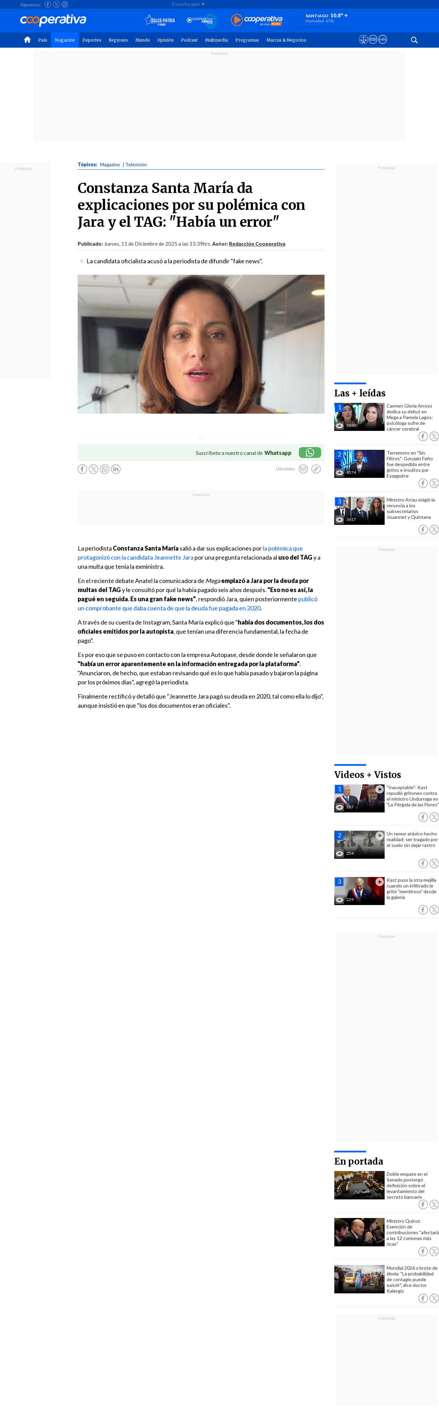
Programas (247, 40)
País (42, 40)
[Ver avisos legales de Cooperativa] (363, 45)
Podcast (189, 40)
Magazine (65, 40)
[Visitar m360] (373, 45)
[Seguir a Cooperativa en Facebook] (48, 4)
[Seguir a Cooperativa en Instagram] (64, 4)
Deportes (91, 40)
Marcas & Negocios (286, 40)
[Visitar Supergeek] (382, 45)
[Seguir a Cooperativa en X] (56, 4)
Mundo (142, 40)
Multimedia (216, 40)
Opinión (165, 40)
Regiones (118, 40)
